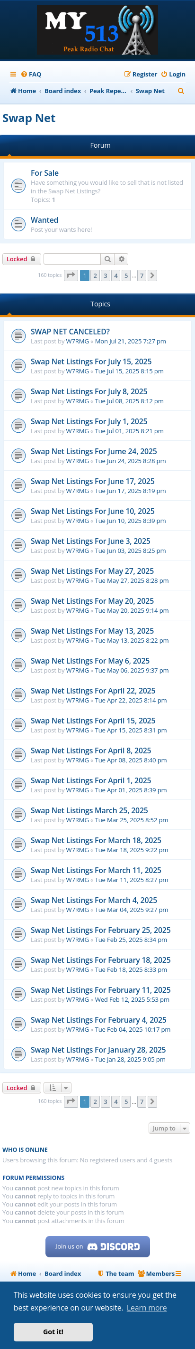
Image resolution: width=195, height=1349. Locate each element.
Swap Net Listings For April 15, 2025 (93, 720)
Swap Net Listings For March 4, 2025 (94, 900)
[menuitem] (30, 74)
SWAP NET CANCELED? (70, 331)
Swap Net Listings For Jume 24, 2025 (94, 451)
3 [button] (105, 275)
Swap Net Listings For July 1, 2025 (89, 421)
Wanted (44, 220)
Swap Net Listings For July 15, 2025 (91, 361)
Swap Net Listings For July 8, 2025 (89, 391)
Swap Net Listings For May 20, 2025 (92, 601)
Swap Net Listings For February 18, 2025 (101, 960)
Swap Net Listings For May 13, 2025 (92, 631)
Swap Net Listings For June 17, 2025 (93, 481)
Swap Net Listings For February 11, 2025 (101, 990)
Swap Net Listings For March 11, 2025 (96, 870)
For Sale (45, 173)
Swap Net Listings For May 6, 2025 (90, 661)
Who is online (25, 1150)
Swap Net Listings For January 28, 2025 (98, 1050)
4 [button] (115, 275)
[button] (71, 275)
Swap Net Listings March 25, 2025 (89, 810)
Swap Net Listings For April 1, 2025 (91, 780)
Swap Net (28, 117)
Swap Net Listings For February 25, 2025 (101, 930)
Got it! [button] (53, 1331)
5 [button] (126, 275)
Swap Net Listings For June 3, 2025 (91, 541)
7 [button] (141, 275)
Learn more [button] (147, 1307)
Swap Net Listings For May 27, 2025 (92, 571)
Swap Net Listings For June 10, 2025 (93, 511)
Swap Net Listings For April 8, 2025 (91, 750)
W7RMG (77, 341)
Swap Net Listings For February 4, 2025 (99, 1020)
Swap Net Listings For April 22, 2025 (93, 690)
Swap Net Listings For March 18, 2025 (96, 840)
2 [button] (95, 275)
